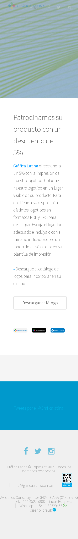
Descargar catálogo (40, 303)
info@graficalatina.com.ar (33, 485)
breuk (49, 510)
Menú (38, 7)
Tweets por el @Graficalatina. (39, 408)
